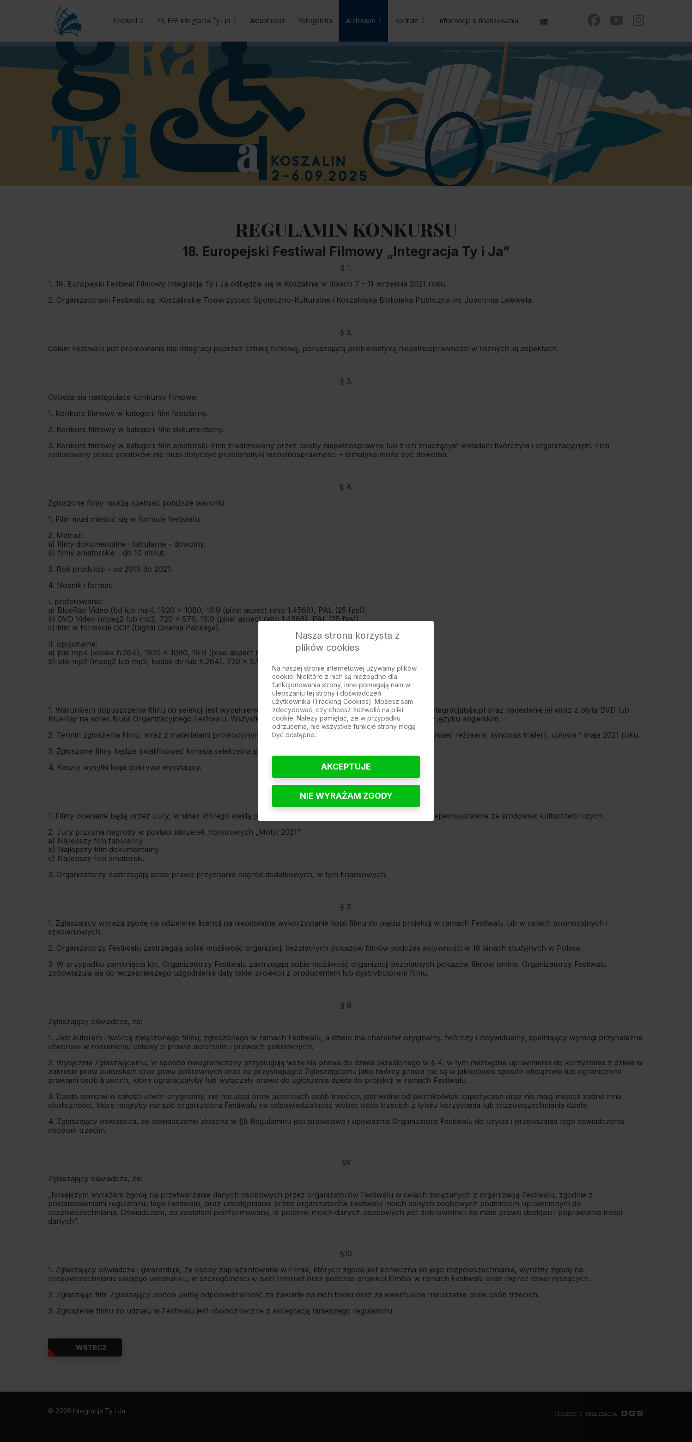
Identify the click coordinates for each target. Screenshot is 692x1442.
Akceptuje (346, 766)
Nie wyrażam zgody (346, 795)
